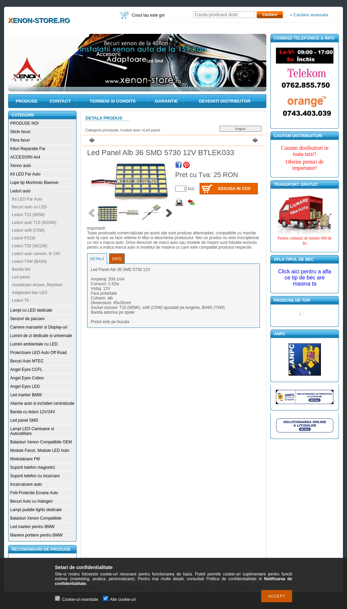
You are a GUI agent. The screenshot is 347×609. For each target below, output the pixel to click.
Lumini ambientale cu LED (34, 344)
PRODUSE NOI (24, 123)
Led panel (21, 277)
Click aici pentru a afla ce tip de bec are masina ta (304, 278)
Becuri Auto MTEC (27, 361)
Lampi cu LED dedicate (31, 310)
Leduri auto (20, 191)
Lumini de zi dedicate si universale (41, 335)
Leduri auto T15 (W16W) (34, 222)
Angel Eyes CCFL (26, 369)
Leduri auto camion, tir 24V (36, 253)
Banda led (21, 269)
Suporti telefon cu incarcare (35, 476)
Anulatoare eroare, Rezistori (37, 284)
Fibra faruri (20, 140)
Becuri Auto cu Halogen (31, 501)
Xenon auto (20, 165)
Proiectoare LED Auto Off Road (38, 352)
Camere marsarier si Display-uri (38, 327)
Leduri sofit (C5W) (28, 230)
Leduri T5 (20, 300)
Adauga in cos (234, 188)
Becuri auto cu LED (29, 207)
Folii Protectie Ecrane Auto (34, 492)
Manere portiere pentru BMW (36, 535)
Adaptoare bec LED (29, 292)
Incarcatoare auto (26, 484)
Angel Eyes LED (25, 386)
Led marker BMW (26, 395)
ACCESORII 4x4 (25, 157)
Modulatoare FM (25, 459)
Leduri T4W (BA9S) (29, 261)
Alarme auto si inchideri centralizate (42, 403)
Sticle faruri (20, 131)
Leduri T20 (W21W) (29, 246)
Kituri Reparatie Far (27, 148)
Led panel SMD (24, 420)
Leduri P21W (23, 238)
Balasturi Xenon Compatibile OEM (41, 442)
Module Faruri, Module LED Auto (39, 450)
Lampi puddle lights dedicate (36, 509)
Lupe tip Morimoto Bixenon (34, 182)
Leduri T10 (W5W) (28, 214)
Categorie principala (102, 130)
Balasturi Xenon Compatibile (35, 518)
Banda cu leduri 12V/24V (32, 412)
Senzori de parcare (27, 318)
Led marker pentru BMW (32, 526)
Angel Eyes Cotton (27, 378)
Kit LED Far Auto (25, 174)
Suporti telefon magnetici (32, 467)
